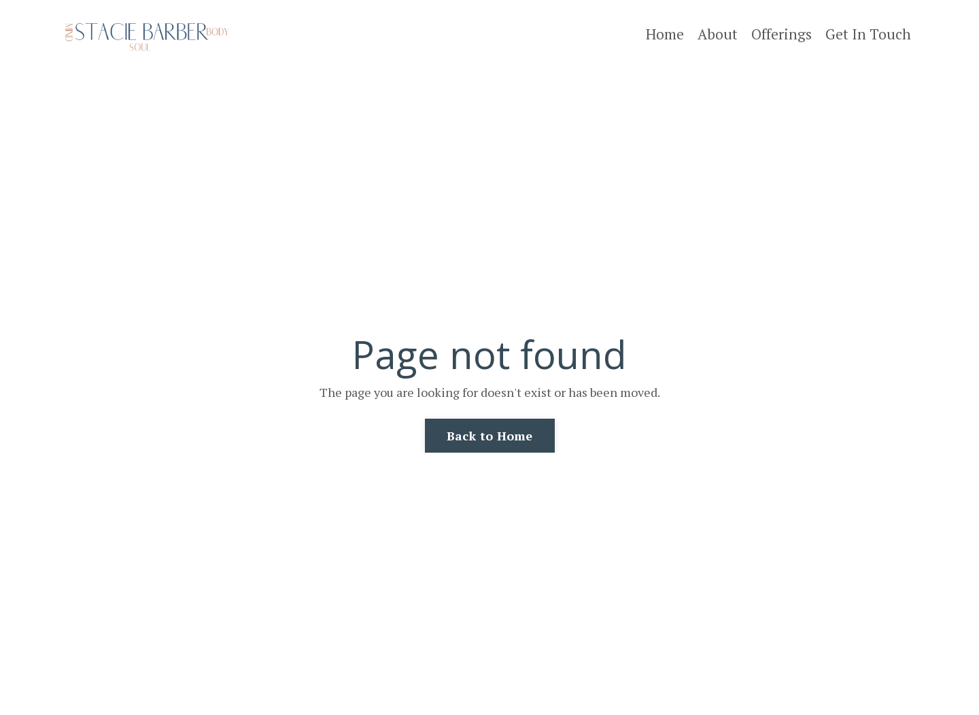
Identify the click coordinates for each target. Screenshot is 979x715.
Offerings (781, 33)
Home (665, 33)
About (718, 33)
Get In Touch (868, 33)
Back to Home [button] (490, 436)
